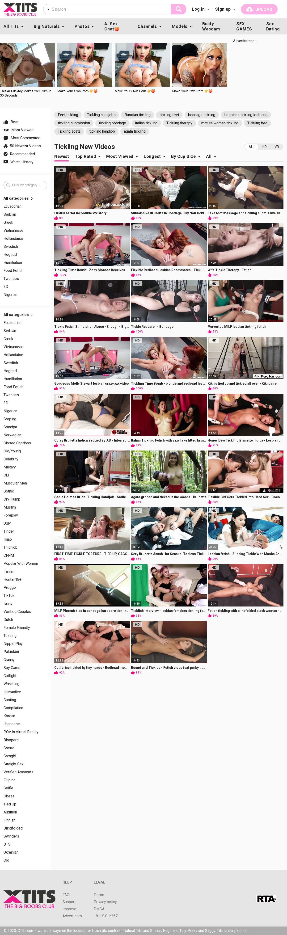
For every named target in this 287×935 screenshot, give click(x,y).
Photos (82, 26)
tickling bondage (112, 123)
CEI (6, 475)
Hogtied (10, 255)
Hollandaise (13, 238)
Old (6, 860)
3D (6, 287)
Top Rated (85, 156)
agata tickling (135, 131)
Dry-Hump (12, 499)
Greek (8, 222)
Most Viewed (120, 156)
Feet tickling (68, 115)
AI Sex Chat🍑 (112, 26)
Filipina (9, 780)
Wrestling (11, 684)
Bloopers (11, 740)
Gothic (9, 491)
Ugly (7, 523)
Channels (147, 26)
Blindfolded (13, 828)
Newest (61, 156)
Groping (10, 419)
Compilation (13, 708)
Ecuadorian (12, 206)
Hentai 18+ (12, 579)
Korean (9, 716)
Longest (152, 156)
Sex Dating (273, 26)
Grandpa (10, 427)
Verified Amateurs (18, 772)
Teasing (10, 636)
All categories (18, 198)
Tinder (9, 531)
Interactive (12, 692)
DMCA (99, 909)
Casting (10, 700)
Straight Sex (14, 764)
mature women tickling (219, 123)
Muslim (10, 507)
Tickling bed (257, 123)
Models (179, 26)
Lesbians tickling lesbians (245, 115)
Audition (10, 812)
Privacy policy (105, 902)
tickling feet (169, 115)
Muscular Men (15, 483)
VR (277, 147)
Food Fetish (13, 271)
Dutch (8, 620)
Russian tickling (138, 115)
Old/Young (12, 451)
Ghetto (9, 748)
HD (264, 147)
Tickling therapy (179, 123)
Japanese (12, 724)
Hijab (8, 539)
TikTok (9, 596)
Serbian (10, 214)
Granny (9, 660)
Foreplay (11, 515)
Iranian (9, 571)
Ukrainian (11, 852)
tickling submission (74, 123)
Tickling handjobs (101, 115)
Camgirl (10, 756)
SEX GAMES (244, 26)
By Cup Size (183, 156)
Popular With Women (21, 563)
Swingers (11, 836)
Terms (99, 895)
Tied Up (10, 804)
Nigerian (10, 295)
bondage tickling (201, 115)
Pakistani (11, 652)
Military (10, 467)
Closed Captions (17, 443)
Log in (198, 9)
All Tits (11, 26)
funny (8, 604)
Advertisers (72, 916)
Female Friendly (17, 628)
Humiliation (13, 263)
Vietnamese (13, 230)
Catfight (10, 676)
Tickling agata (69, 131)
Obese (9, 796)
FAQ (66, 895)
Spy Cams (12, 668)
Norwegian (12, 435)
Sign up (223, 9)
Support (69, 902)
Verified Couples (17, 612)
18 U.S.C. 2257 (106, 916)
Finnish (9, 820)
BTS (7, 844)
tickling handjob (102, 131)
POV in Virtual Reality (21, 732)
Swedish (11, 246)
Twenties (11, 279)
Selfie (8, 788)
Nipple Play (13, 644)
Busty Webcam (211, 26)
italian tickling (146, 123)
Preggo (10, 587)
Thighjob (10, 547)
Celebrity (11, 459)
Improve (69, 909)
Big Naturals (47, 26)
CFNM (9, 555)
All (251, 147)
